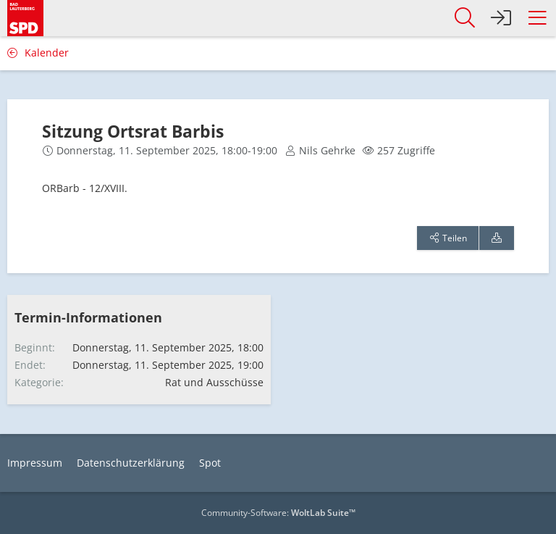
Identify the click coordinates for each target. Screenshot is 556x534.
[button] (537, 18)
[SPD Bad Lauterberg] (25, 16)
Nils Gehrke (327, 150)
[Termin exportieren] (496, 238)
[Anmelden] (500, 18)
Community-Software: (278, 512)
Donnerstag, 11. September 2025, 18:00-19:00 (166, 150)
